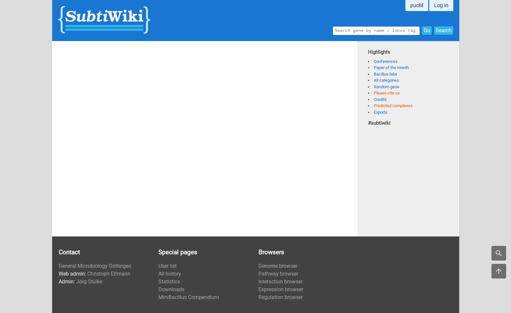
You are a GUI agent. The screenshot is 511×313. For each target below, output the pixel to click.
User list (167, 266)
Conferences (386, 61)
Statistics (169, 281)
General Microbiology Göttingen (95, 266)
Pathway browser (278, 274)
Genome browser (277, 266)
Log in (441, 5)
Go (427, 30)
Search (444, 30)
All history (169, 274)
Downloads (171, 289)
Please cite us (387, 93)
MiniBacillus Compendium (188, 297)
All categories (386, 80)
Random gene (386, 86)
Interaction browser (280, 281)
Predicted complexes (393, 105)
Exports (380, 112)
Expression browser (280, 289)
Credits (380, 99)
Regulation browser (280, 297)
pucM (416, 5)
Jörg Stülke (89, 281)
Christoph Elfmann (108, 274)
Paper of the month (391, 67)
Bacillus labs (385, 74)
